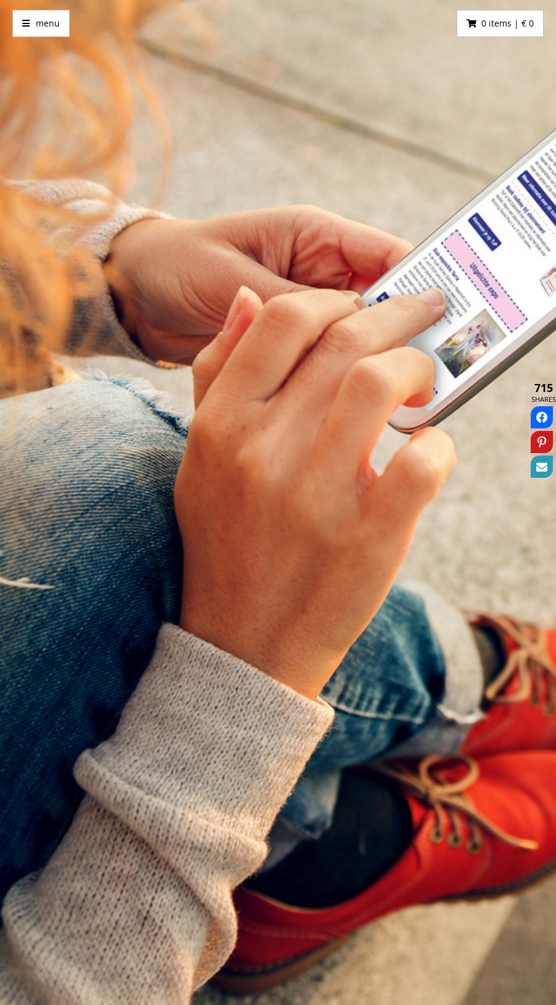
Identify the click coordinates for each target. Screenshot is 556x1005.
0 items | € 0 (507, 23)
